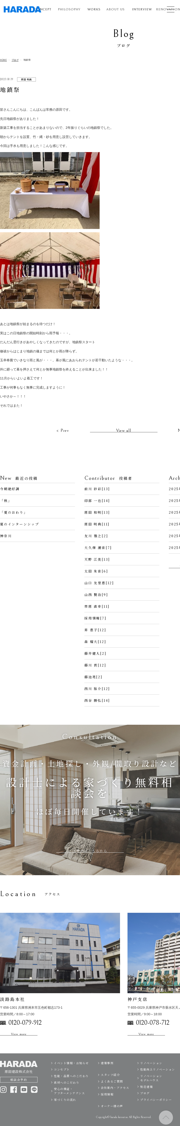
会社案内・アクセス (115, 1094)
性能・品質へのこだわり (71, 1082)
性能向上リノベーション (157, 1076)
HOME (3, 60)
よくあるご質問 (112, 1088)
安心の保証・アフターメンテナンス (69, 1097)
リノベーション (151, 1069)
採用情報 (107, 1101)
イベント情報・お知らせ (71, 1069)
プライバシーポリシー (156, 1106)
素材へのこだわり (66, 1089)
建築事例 (107, 1069)
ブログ (15, 60)
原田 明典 (26, 79)
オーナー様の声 (112, 1113)
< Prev (62, 437)
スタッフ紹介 (110, 1081)
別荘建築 (146, 1093)
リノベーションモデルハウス (151, 1084)
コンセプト (62, 1076)
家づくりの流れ (65, 1106)
